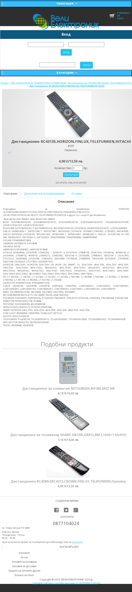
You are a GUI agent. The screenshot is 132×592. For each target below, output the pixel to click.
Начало (4, 82)
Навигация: (67, 3)
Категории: (67, 72)
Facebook (77, 541)
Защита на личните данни (24, 570)
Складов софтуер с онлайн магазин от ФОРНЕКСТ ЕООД (66, 583)
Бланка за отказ (24, 575)
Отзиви (76, 193)
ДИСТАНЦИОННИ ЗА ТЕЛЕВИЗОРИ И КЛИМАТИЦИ (38, 82)
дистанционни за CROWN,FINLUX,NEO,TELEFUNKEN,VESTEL (100, 82)
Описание (10, 193)
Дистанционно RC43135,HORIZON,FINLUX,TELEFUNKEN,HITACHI (67, 85)
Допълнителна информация (44, 193)
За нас (24, 557)
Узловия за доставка (24, 566)
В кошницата (123, 12)
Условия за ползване (24, 561)
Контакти (24, 553)
